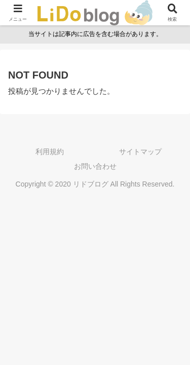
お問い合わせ (95, 166)
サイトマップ (140, 152)
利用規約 (49, 152)
